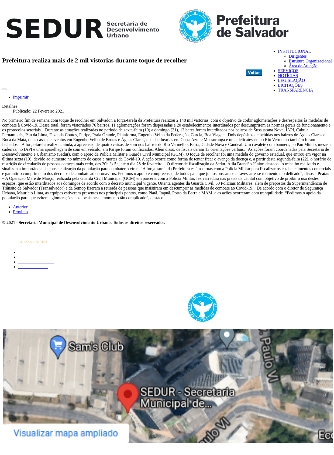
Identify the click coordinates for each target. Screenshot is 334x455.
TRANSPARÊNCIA (295, 90)
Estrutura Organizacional (310, 61)
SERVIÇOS (288, 70)
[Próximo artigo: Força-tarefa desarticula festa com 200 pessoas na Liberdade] (20, 211)
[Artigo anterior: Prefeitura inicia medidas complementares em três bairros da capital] (20, 207)
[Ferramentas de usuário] (4, 89)
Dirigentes (298, 56)
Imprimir (21, 97)
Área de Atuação (303, 66)
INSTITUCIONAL (294, 51)
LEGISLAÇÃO (291, 80)
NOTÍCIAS (288, 75)
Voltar (254, 72)
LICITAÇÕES (290, 85)
